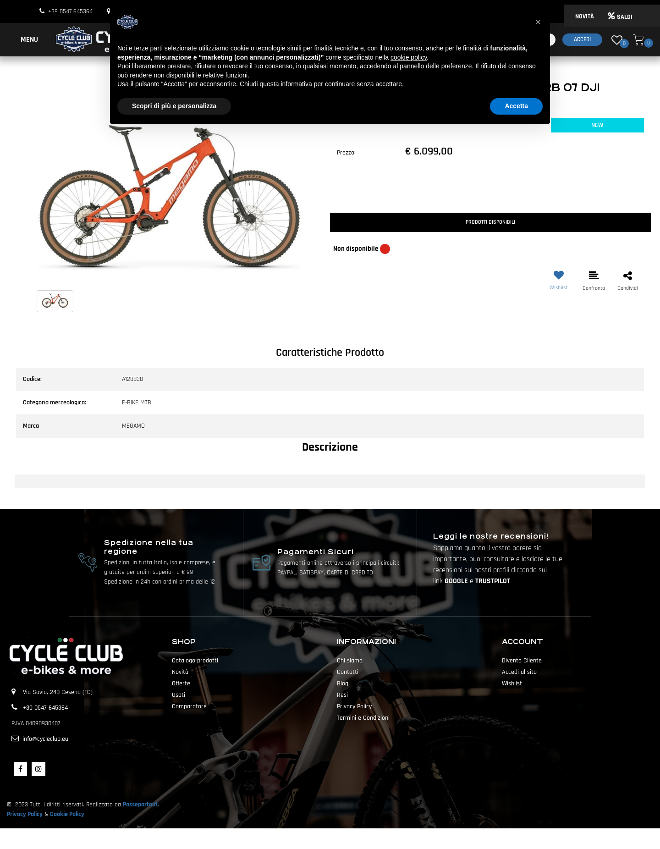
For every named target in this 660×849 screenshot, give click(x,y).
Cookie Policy (67, 814)
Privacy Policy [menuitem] (354, 706)
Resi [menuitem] (342, 695)
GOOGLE (457, 581)
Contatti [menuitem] (347, 672)
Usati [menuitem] (178, 695)
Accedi (582, 39)
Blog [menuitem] (342, 683)
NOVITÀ (584, 16)
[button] (169, 202)
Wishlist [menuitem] (512, 683)
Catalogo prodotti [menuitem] (195, 660)
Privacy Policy (25, 814)
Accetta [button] (516, 106)
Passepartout (140, 804)
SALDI (620, 17)
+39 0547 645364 (70, 11)
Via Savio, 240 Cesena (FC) (58, 692)
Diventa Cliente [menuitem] (522, 660)
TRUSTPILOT (492, 581)
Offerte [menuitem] (181, 683)
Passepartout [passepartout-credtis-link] (346, 838)
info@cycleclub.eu (45, 739)
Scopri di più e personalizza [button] (174, 106)
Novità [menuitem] (180, 672)
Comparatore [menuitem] (189, 706)
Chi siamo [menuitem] (350, 660)
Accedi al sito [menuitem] (519, 672)
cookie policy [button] (408, 57)
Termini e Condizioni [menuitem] (363, 718)
